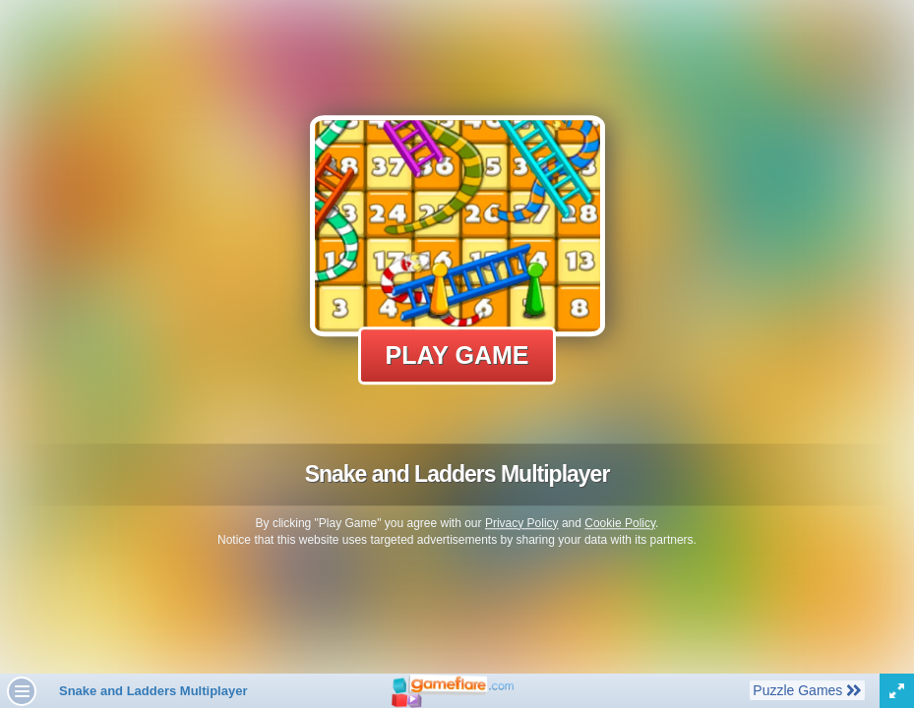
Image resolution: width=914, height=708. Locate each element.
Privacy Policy (522, 523)
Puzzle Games (807, 689)
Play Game (457, 355)
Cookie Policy (619, 523)
